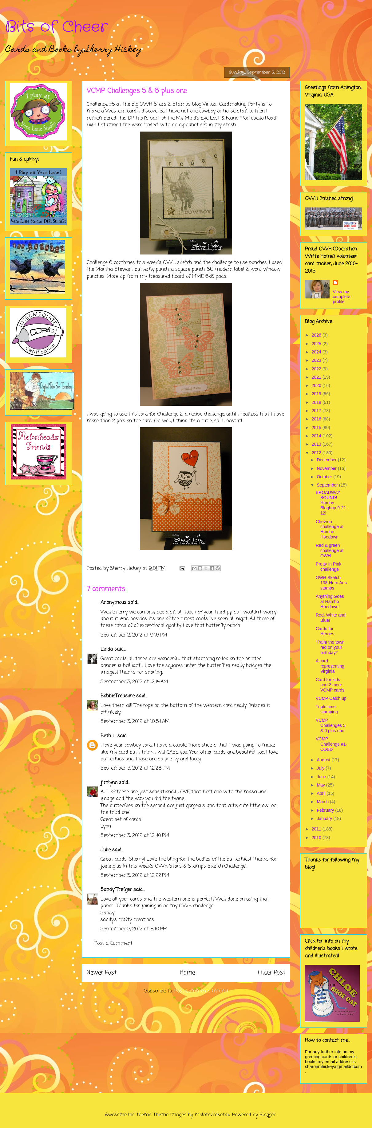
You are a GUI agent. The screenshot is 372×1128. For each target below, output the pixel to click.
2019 (317, 393)
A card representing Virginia (330, 666)
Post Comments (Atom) (201, 991)
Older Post (271, 972)
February (326, 810)
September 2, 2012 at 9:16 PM (134, 635)
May (321, 785)
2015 (317, 427)
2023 (317, 360)
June (322, 776)
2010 (317, 837)
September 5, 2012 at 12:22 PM (135, 875)
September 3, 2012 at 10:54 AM (135, 721)
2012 (317, 452)
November (327, 468)
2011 (317, 828)
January (325, 818)
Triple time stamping (327, 709)
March (323, 801)
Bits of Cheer (56, 27)
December (327, 459)
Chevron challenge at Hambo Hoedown (330, 529)
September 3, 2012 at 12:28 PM (135, 768)
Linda (107, 649)
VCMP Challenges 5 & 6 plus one (331, 725)
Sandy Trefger (116, 889)
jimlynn (109, 783)
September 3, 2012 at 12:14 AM (134, 682)
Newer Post (102, 972)
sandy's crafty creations (127, 920)
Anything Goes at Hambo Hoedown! (330, 601)
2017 (317, 410)
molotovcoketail (212, 1115)
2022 (317, 368)
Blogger (267, 1115)
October (325, 476)
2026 (317, 335)
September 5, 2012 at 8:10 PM (134, 929)
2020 (317, 385)
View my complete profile (341, 296)
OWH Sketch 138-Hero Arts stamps (331, 582)
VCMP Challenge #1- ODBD (331, 744)
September (328, 485)
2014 (317, 435)
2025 (317, 343)
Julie (106, 850)
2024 (317, 351)
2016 (317, 418)
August (324, 759)
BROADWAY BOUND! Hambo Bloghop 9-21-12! (331, 502)
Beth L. (108, 736)
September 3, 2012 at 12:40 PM (135, 835)
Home (187, 972)
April (321, 793)
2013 (317, 444)
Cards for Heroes (325, 631)
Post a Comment (113, 943)
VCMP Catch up (331, 698)
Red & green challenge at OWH (330, 550)
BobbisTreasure (118, 696)
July (321, 768)
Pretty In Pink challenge (328, 567)
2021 (317, 377)
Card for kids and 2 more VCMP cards (330, 684)
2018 (317, 402)
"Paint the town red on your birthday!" (330, 647)
